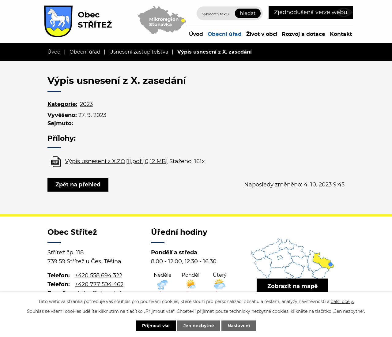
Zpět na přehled (78, 184)
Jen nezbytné (198, 325)
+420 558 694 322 (98, 275)
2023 (86, 104)
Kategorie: (62, 104)
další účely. (342, 301)
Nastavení (239, 325)
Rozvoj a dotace (303, 34)
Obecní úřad (225, 34)
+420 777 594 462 (99, 284)
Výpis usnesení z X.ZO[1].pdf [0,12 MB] (116, 161)
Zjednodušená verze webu (310, 12)
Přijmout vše (155, 325)
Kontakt (341, 34)
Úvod (196, 34)
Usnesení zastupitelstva (138, 52)
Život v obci (261, 34)
